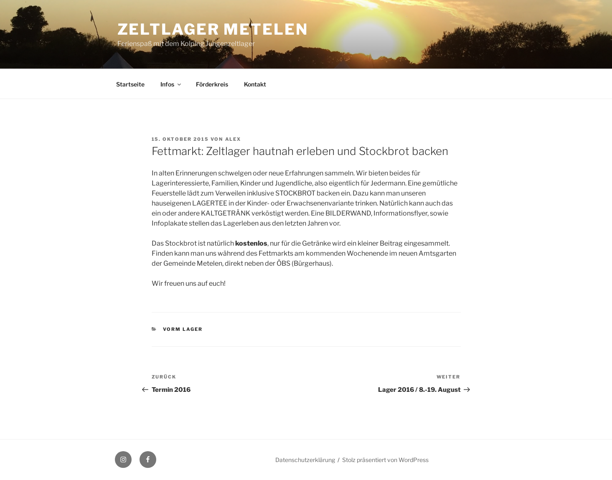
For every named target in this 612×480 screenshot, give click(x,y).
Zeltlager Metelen (212, 29)
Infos (171, 84)
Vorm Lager (183, 329)
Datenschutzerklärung (305, 459)
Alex (233, 139)
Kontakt (255, 84)
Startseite (130, 84)
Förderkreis (212, 84)
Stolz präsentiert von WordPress (385, 459)
